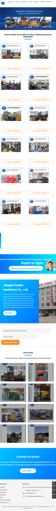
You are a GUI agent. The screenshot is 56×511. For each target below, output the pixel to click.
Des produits (3, 490)
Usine (1, 497)
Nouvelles (3, 495)
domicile (2, 487)
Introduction (3, 492)
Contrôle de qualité (5, 500)
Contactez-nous (10, 342)
